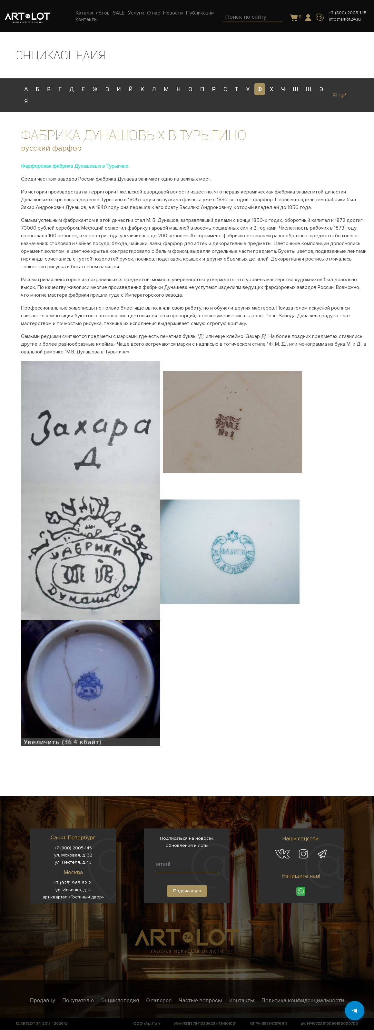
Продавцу (42, 1000)
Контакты (241, 1000)
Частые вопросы (200, 1000)
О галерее (159, 1000)
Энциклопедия (120, 1000)
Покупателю (78, 1000)
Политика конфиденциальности (302, 1000)
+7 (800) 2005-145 (348, 12)
